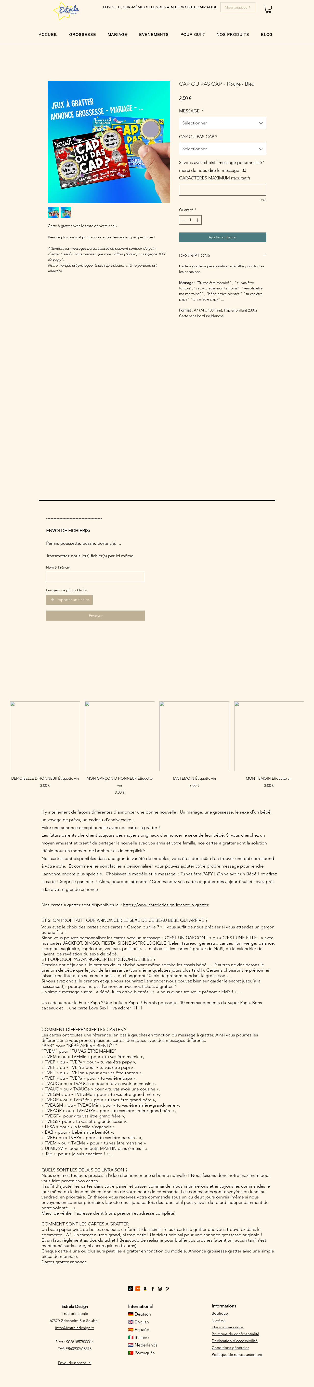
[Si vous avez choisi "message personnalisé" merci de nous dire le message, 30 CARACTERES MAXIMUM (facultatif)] (222, 189)
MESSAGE (191, 111)
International (140, 1306)
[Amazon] (145, 1288)
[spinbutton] (190, 220)
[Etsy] (137, 1288)
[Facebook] (152, 1288)
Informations (224, 1306)
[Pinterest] (167, 1288)
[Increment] (198, 220)
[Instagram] (159, 1288)
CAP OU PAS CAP (198, 136)
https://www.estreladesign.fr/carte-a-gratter (166, 905)
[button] (268, 9)
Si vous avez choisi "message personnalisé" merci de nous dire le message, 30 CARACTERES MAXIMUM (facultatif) (221, 170)
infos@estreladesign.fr (74, 1327)
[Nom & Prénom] (94, 577)
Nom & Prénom (58, 567)
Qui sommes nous (228, 1327)
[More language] (238, 7)
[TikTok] (130, 1288)
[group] (157, 748)
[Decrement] (183, 220)
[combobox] (222, 123)
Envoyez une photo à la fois (67, 590)
